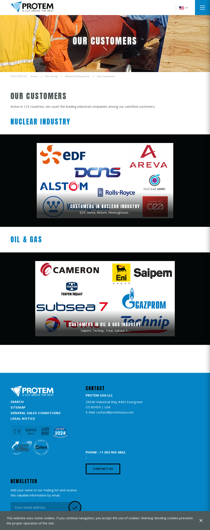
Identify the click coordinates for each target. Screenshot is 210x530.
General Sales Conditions (36, 413)
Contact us (103, 469)
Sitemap (18, 407)
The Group (51, 76)
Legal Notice (23, 418)
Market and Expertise (77, 76)
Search (17, 401)
